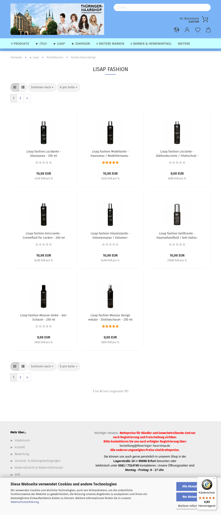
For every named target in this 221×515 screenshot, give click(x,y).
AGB (17, 474)
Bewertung (22, 454)
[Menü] (214, 479)
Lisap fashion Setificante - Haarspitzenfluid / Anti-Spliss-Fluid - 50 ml (177, 235)
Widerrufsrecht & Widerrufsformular (39, 467)
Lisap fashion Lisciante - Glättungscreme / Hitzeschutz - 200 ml (177, 153)
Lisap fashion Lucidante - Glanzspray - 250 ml (43, 153)
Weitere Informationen (193, 506)
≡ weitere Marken (110, 44)
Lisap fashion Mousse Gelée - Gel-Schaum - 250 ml (43, 317)
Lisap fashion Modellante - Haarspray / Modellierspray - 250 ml (110, 153)
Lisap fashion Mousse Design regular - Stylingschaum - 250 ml (110, 317)
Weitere (184, 44)
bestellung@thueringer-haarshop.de (145, 446)
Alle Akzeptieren (193, 486)
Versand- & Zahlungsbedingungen (37, 461)
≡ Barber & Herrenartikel (151, 44)
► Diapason (80, 44)
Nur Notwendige (193, 497)
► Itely (41, 44)
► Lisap (59, 44)
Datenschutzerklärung (25, 502)
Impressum (22, 440)
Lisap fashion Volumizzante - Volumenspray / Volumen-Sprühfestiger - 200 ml (110, 235)
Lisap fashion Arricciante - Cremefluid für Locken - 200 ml (44, 235)
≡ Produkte (20, 44)
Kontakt (20, 447)
